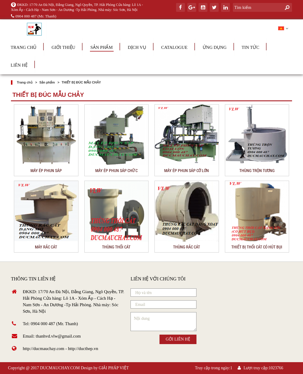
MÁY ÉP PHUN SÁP (46, 170)
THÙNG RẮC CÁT (186, 247)
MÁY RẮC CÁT (46, 247)
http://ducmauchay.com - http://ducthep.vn (60, 348)
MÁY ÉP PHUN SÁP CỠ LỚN (186, 170)
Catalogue (174, 47)
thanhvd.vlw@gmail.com (58, 336)
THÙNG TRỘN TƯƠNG (257, 170)
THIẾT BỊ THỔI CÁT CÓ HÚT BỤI (256, 247)
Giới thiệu (63, 47)
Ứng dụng (215, 47)
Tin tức (251, 47)
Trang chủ (23, 47)
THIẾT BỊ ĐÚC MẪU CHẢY (81, 82)
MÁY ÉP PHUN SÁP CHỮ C (116, 170)
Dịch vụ (137, 47)
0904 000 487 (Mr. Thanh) (33, 16)
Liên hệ (19, 65)
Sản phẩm (101, 47)
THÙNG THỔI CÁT (116, 247)
